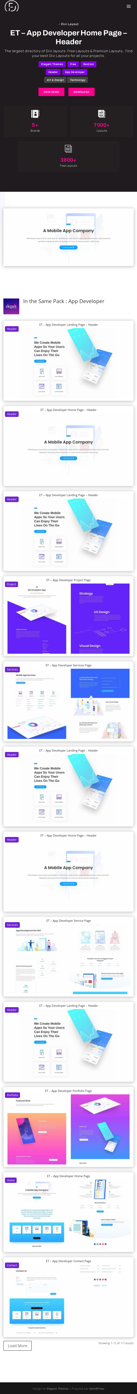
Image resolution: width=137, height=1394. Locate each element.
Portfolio (12, 1095)
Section (88, 64)
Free (73, 64)
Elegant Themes (52, 64)
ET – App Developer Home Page (68, 1176)
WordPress (96, 1388)
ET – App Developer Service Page (68, 921)
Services (12, 669)
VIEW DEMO (51, 92)
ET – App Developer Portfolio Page (68, 1091)
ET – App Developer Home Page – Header (68, 410)
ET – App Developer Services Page (68, 665)
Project (11, 584)
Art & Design (55, 80)
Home (11, 1180)
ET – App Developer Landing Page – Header (68, 325)
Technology (77, 80)
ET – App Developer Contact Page (68, 1261)
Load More (17, 1345)
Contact (12, 1265)
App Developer (75, 72)
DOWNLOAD (81, 92)
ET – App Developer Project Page (68, 580)
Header (53, 72)
